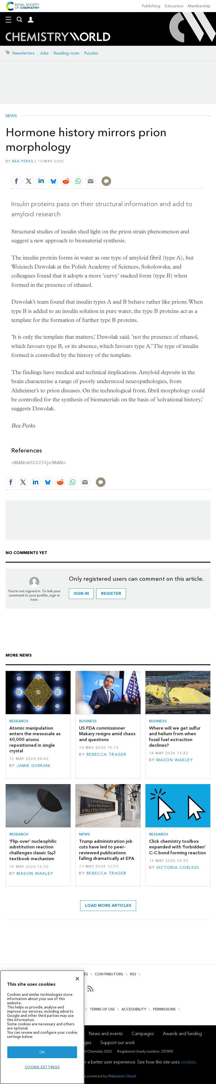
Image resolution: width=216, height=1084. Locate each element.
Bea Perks (22, 161)
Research (18, 721)
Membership (199, 6)
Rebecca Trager (107, 754)
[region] (42, 1027)
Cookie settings (42, 1067)
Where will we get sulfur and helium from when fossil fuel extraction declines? (175, 736)
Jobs (44, 53)
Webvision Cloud (122, 1076)
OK (42, 1052)
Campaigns (143, 1033)
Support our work (117, 1042)
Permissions (164, 1009)
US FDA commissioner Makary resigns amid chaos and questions (107, 733)
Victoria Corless (177, 867)
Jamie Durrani (34, 765)
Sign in (81, 593)
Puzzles (91, 53)
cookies (188, 1062)
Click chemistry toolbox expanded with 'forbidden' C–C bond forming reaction (177, 847)
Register (111, 593)
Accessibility (134, 1009)
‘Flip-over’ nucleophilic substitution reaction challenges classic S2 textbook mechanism (33, 850)
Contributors (109, 974)
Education (174, 6)
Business (88, 721)
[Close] (77, 979)
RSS (133, 974)
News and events (106, 1033)
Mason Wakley (174, 760)
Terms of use (102, 1009)
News (11, 116)
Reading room (66, 53)
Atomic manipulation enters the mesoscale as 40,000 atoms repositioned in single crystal (34, 739)
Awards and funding (182, 1033)
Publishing (151, 6)
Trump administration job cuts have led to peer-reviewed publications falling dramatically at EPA (106, 850)
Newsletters (23, 53)
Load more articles (108, 905)
